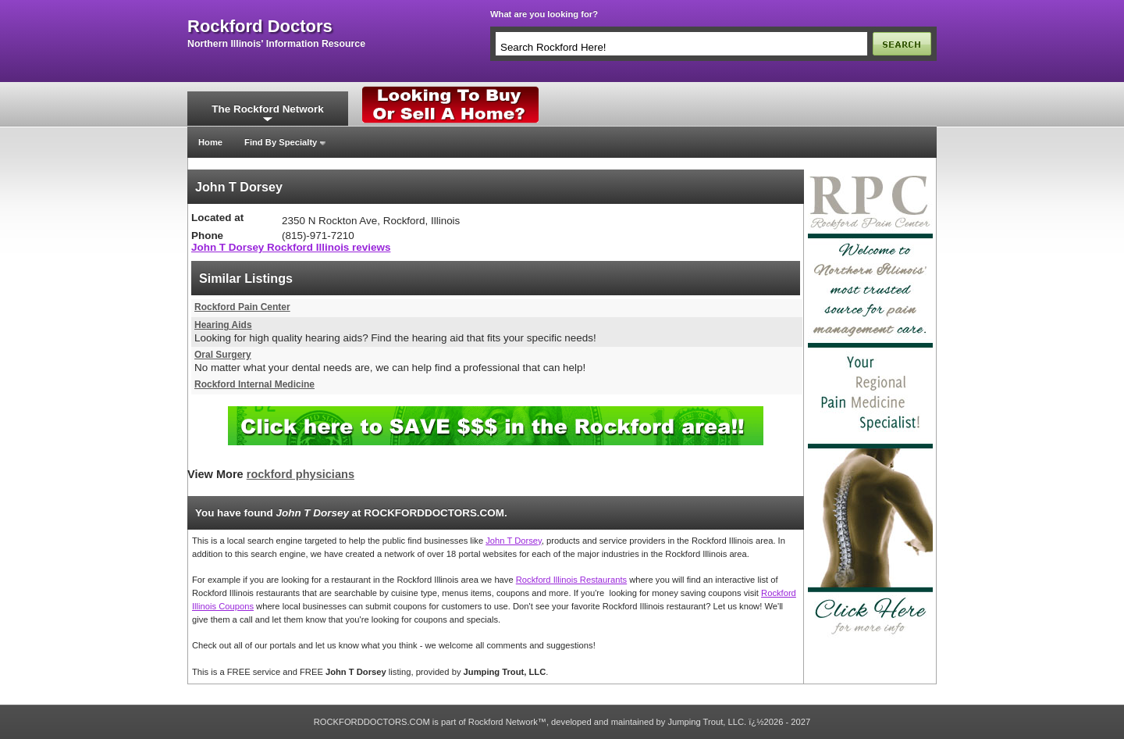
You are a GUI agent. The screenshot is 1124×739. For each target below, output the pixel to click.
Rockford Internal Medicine (254, 384)
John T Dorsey (514, 540)
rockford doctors (260, 26)
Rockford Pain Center (242, 307)
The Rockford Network (267, 109)
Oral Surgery (222, 354)
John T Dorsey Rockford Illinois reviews (290, 247)
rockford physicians (300, 474)
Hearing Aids (223, 325)
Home (210, 142)
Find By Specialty (280, 142)
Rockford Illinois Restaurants (571, 579)
